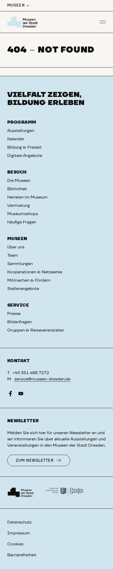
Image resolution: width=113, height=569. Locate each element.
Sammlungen (20, 264)
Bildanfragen (19, 322)
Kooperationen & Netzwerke (34, 272)
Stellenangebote (23, 289)
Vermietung (18, 205)
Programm (21, 122)
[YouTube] (21, 394)
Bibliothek (17, 189)
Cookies (15, 544)
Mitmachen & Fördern (28, 280)
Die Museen (18, 180)
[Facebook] (10, 394)
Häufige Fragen (21, 222)
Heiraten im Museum (27, 197)
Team (12, 255)
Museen (17, 239)
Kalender (15, 139)
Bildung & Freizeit (24, 147)
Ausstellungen (20, 131)
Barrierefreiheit (21, 555)
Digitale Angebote (24, 156)
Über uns (15, 247)
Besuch (17, 172)
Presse (14, 314)
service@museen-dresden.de (42, 379)
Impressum (18, 533)
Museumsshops (22, 214)
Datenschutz (19, 522)
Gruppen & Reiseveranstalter (35, 330)
